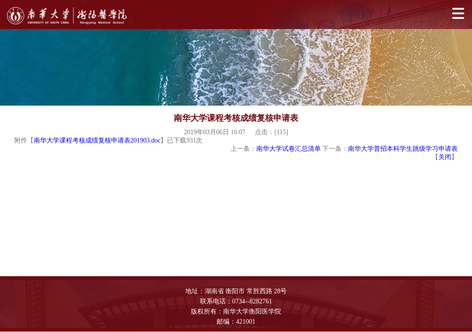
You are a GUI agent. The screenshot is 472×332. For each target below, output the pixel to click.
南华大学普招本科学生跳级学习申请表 (403, 148)
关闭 (444, 157)
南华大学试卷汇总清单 (288, 148)
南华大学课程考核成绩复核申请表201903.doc (97, 140)
